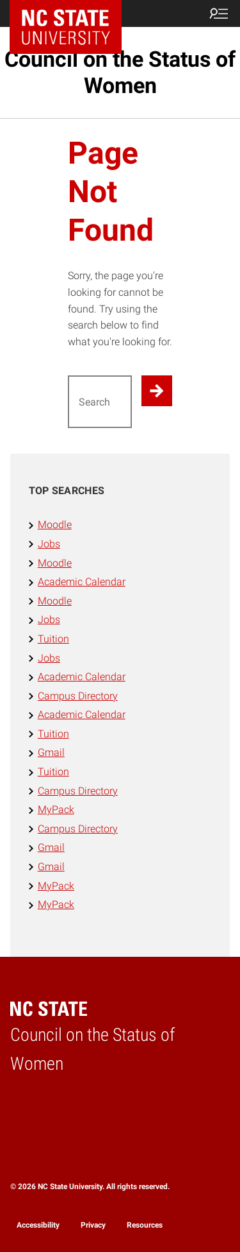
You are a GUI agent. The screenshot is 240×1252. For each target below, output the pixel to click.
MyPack (56, 809)
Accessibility (38, 1225)
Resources (145, 1225)
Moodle (55, 525)
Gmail (51, 752)
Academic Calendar (81, 582)
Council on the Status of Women (120, 72)
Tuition (53, 639)
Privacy (93, 1225)
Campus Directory (78, 696)
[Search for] (100, 401)
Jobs (49, 544)
